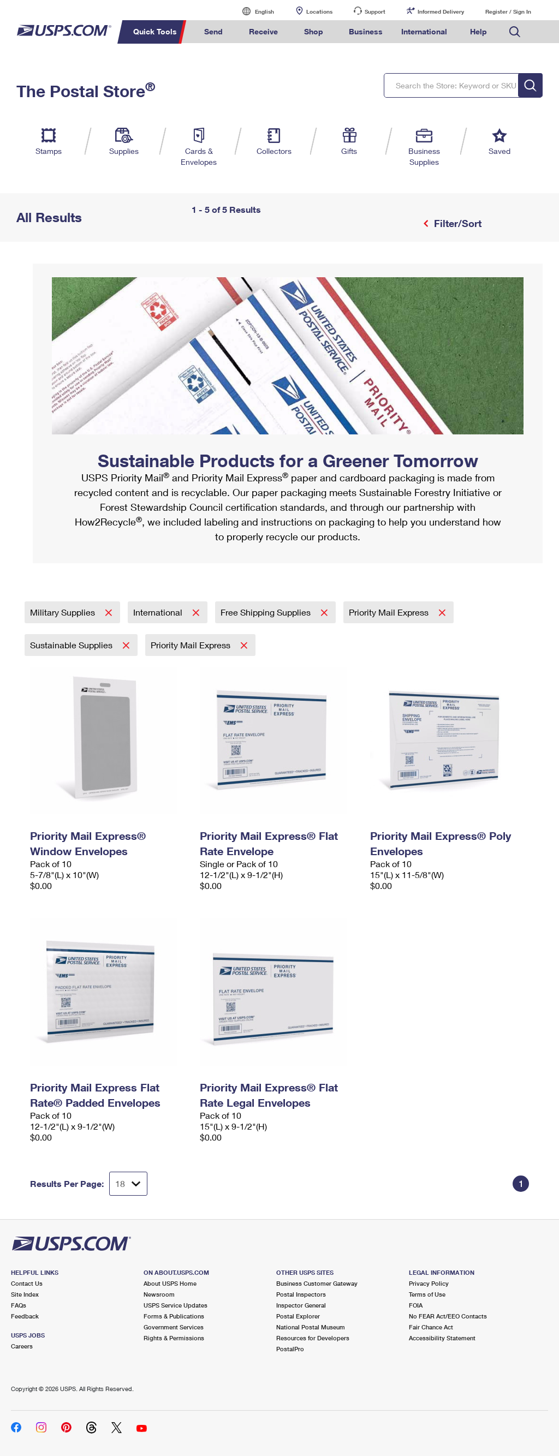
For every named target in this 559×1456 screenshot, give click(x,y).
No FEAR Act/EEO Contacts (448, 1316)
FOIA (416, 1305)
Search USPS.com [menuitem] (514, 32)
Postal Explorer (298, 1316)
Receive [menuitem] (263, 31)
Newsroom (159, 1294)
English (253, 11)
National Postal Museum (310, 1326)
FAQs (18, 1305)
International (159, 612)
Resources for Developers (312, 1337)
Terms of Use (427, 1294)
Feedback (25, 1316)
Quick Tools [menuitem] (155, 31)
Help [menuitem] (478, 31)
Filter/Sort (456, 223)
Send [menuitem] (213, 31)
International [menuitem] (424, 31)
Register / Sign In (508, 11)
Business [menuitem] (366, 31)
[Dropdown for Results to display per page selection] (128, 1184)
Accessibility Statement (442, 1337)
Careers (22, 1346)
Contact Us (27, 1283)
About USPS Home (170, 1283)
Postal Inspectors (301, 1294)
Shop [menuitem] (313, 31)
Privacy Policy (429, 1283)
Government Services (174, 1326)
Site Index (25, 1294)
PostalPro (290, 1348)
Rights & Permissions (174, 1337)
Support (375, 11)
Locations (319, 11)
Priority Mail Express (390, 612)
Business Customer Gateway (317, 1283)
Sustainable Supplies (72, 645)
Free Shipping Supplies (267, 612)
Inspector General (301, 1305)
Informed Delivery (441, 11)
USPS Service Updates (175, 1305)
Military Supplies (63, 612)
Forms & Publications (174, 1316)
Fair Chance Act (431, 1326)
